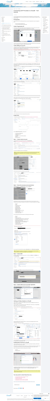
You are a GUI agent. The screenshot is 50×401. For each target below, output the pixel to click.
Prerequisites (44, 18)
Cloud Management (24, 381)
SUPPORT (34, 1)
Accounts (17, 381)
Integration (29, 381)
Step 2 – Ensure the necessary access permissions (45, 25)
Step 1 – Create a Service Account (45, 23)
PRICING (30, 1)
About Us (22, 395)
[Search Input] (26, 5)
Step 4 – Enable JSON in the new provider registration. (45, 29)
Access (14, 381)
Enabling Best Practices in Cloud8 (45, 32)
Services (34, 381)
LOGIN (41, 1)
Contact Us (32, 395)
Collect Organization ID (45, 19)
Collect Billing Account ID (45, 20)
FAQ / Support (25, 395)
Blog (29, 395)
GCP (27, 381)
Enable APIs (44, 21)
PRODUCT (27, 1)
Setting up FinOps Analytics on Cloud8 (45, 30)
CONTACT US (37, 1)
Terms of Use (18, 395)
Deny (45, 398)
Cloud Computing (20, 381)
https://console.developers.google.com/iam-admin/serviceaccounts (24, 141)
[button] (48, 393)
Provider (32, 381)
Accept (37, 398)
